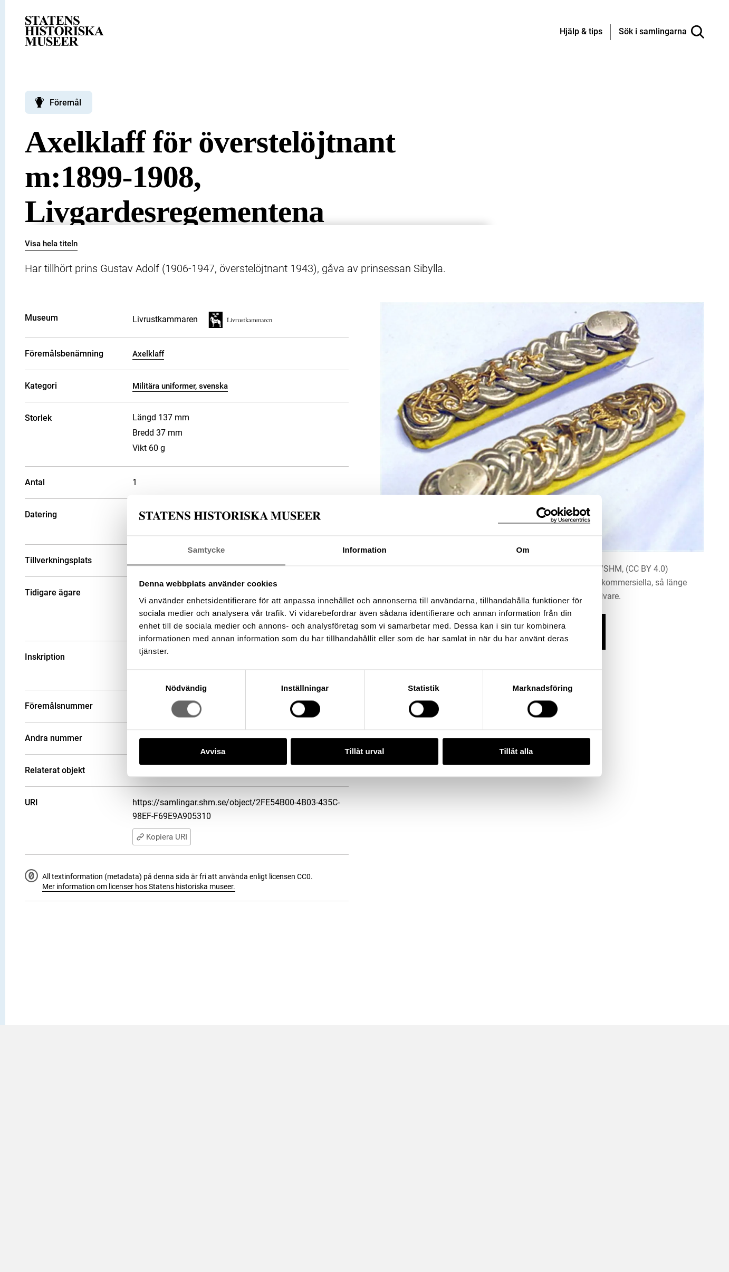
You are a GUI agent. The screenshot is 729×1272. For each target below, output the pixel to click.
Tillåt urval (365, 751)
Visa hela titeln (51, 243)
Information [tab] (364, 549)
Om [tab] (522, 549)
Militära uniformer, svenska (180, 386)
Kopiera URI (161, 837)
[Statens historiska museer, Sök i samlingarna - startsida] (64, 30)
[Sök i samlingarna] (661, 32)
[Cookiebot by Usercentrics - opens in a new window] (544, 515)
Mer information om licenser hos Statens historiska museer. (138, 886)
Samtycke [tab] (206, 549)
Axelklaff (148, 354)
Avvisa (213, 751)
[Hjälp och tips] (581, 32)
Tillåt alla (516, 751)
